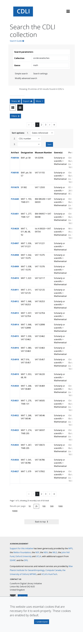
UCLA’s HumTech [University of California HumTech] (49, 574)
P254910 (15, 278)
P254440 (15, 199)
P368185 (15, 172)
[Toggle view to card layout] (13, 108)
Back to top (41, 521)
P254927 (15, 471)
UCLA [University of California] (38, 556)
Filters (15, 116)
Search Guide (17, 41)
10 (29, 506)
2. (14, 138)
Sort (49, 144)
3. (14, 144)
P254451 (15, 213)
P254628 (15, 228)
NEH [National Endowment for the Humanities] (46, 552)
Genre (17, 65)
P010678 (15, 187)
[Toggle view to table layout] (20, 108)
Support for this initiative (21, 548)
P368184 (15, 157)
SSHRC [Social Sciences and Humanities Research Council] (13, 560)
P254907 (15, 243)
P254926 (15, 459)
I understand (41, 621)
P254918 (15, 359)
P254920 (15, 385)
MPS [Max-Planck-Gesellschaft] (70, 548)
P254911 (15, 289)
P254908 (15, 255)
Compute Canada (53, 570)
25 (36, 506)
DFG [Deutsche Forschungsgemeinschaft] (26, 560)
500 (51, 506)
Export (27, 101)
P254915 (15, 336)
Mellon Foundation (22, 552)
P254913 (15, 313)
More (38, 101)
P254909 (15, 266)
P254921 (15, 400)
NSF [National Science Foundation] (37, 552)
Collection (19, 58)
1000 (60, 506)
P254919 (15, 374)
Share (15, 101)
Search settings (40, 73)
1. (27, 132)
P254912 (15, 301)
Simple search (21, 73)
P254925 (15, 445)
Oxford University (23, 556)
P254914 (15, 324)
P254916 (15, 347)
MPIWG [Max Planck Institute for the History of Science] (33, 574)
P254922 (15, 415)
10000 (14, 511)
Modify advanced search (26, 78)
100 (43, 506)
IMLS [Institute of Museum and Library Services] (54, 552)
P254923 (15, 430)
